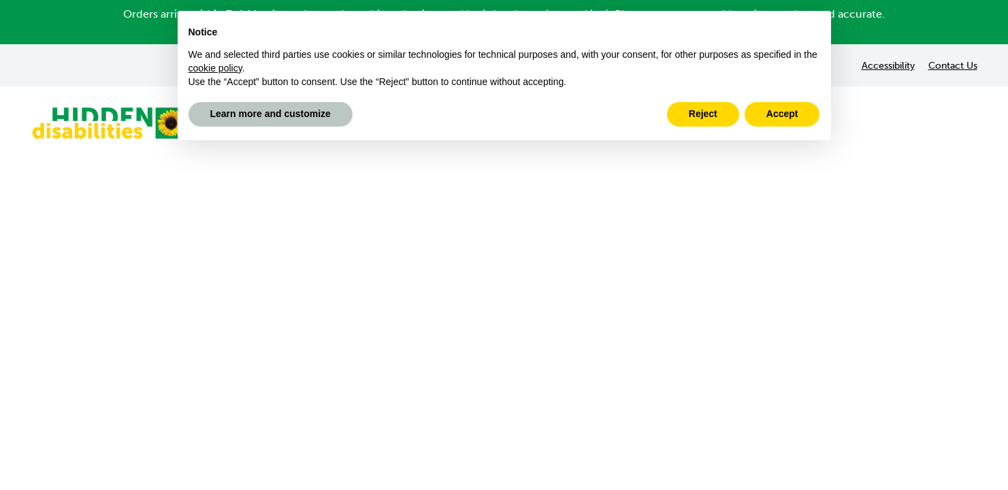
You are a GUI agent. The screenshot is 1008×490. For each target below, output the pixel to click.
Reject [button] (703, 113)
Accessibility (888, 65)
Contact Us (952, 65)
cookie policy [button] (215, 68)
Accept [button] (782, 113)
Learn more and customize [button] (270, 113)
